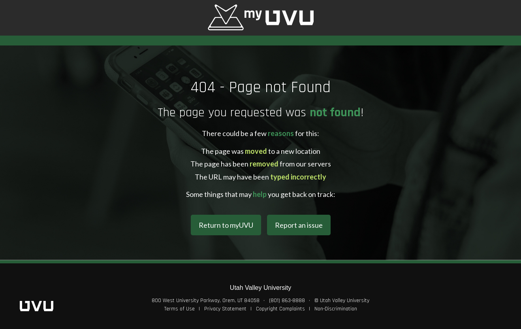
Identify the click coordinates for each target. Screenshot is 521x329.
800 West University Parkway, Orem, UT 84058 (206, 300)
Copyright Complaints (280, 308)
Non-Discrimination (335, 308)
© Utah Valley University (341, 300)
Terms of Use (179, 308)
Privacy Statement (225, 308)
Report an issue (299, 225)
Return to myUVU (226, 225)
